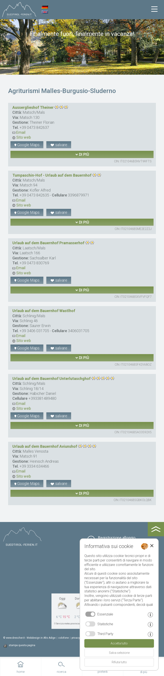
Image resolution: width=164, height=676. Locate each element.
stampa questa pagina (22, 645)
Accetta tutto (119, 643)
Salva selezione (119, 652)
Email (18, 132)
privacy (76, 637)
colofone (63, 637)
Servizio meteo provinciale (68, 623)
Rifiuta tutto (119, 662)
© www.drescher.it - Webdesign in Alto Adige (29, 637)
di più (82, 154)
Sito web (21, 137)
